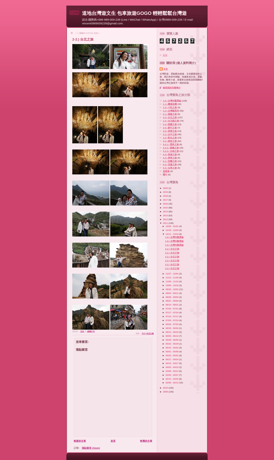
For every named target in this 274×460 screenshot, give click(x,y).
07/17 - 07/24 (172, 312)
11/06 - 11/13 (172, 281)
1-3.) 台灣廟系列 (171, 111)
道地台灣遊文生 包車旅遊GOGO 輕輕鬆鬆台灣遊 (134, 13)
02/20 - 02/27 (172, 375)
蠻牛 (165, 174)
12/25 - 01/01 (172, 226)
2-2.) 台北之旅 (148, 333)
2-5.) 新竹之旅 (170, 127)
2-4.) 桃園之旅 (170, 124)
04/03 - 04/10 (172, 367)
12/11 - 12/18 (172, 234)
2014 (165, 211)
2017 (165, 200)
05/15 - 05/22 (172, 347)
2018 (165, 196)
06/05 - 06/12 (172, 336)
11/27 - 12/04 (172, 273)
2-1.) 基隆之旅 (170, 114)
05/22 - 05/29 (172, 343)
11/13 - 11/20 (172, 277)
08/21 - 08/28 (172, 301)
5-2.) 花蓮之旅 (170, 164)
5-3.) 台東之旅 (170, 168)
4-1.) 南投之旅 (170, 141)
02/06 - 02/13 (172, 382)
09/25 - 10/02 (172, 289)
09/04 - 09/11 (172, 293)
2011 (165, 223)
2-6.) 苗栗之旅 (170, 131)
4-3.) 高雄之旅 (170, 154)
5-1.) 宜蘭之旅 (170, 161)
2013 (165, 215)
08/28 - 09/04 (172, 297)
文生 (165, 69)
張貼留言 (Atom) (91, 448)
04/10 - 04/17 (172, 363)
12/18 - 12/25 (172, 230)
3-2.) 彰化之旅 (170, 137)
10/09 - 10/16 (172, 285)
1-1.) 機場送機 (170, 104)
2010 (165, 388)
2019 (165, 192)
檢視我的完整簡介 (172, 87)
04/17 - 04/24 (172, 359)
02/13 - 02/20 (172, 379)
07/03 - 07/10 (172, 320)
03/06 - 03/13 (172, 371)
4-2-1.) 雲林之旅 (171, 144)
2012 (165, 219)
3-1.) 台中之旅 (170, 134)
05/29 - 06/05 (172, 340)
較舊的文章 (146, 441)
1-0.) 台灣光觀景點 (172, 100)
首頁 (113, 441)
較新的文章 (80, 441)
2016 (165, 203)
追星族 (166, 171)
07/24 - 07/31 (172, 308)
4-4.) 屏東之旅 (170, 158)
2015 (165, 207)
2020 (165, 188)
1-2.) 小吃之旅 (170, 107)
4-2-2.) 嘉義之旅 (171, 148)
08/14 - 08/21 (172, 304)
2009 (165, 391)
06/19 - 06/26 (172, 328)
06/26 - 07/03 (172, 324)
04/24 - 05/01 (172, 355)
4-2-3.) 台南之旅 (171, 151)
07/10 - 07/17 (172, 316)
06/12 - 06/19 (172, 332)
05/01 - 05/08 (172, 351)
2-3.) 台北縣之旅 (171, 121)
